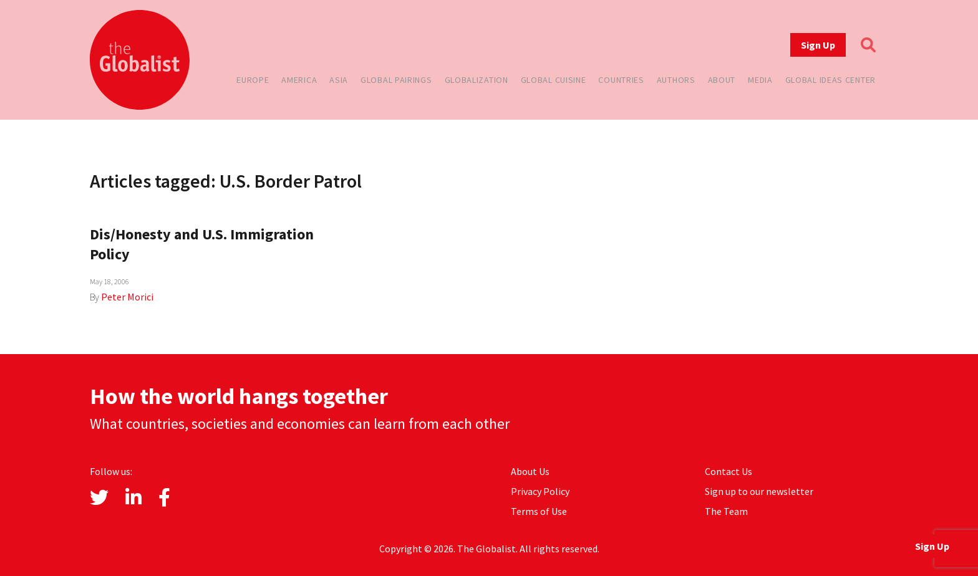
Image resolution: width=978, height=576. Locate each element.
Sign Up (818, 45)
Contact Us (728, 471)
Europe (252, 79)
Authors (676, 79)
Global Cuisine (553, 79)
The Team (726, 511)
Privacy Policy (540, 491)
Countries (621, 79)
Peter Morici (127, 296)
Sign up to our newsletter (759, 491)
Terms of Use (539, 511)
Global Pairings (396, 79)
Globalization (476, 79)
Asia (338, 79)
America (299, 79)
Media (760, 79)
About (722, 79)
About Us (530, 471)
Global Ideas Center (830, 79)
